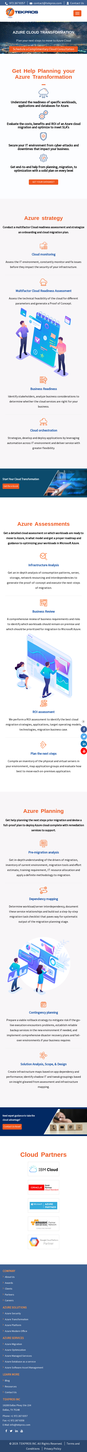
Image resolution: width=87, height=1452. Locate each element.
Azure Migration (13, 1344)
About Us (10, 1276)
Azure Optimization (15, 1349)
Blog (7, 1380)
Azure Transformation (16, 1319)
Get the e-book (11, 486)
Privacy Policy (52, 1448)
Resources (11, 1386)
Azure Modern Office (16, 1331)
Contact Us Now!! (12, 1126)
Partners (9, 1294)
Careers (9, 1300)
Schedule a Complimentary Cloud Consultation (43, 49)
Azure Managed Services (18, 1355)
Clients (8, 1288)
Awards (9, 1282)
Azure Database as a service (20, 1361)
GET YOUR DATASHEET (43, 181)
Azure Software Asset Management (24, 1367)
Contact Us (77, 3)
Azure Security (13, 1313)
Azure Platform (13, 1325)
